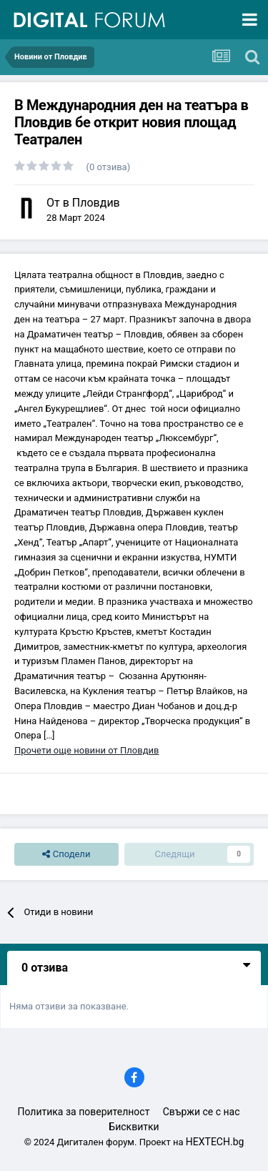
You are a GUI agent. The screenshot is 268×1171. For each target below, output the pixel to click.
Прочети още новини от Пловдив (86, 750)
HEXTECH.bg (215, 1141)
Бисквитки (134, 1126)
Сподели (66, 854)
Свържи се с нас (201, 1111)
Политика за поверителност (83, 1111)
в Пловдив (91, 202)
